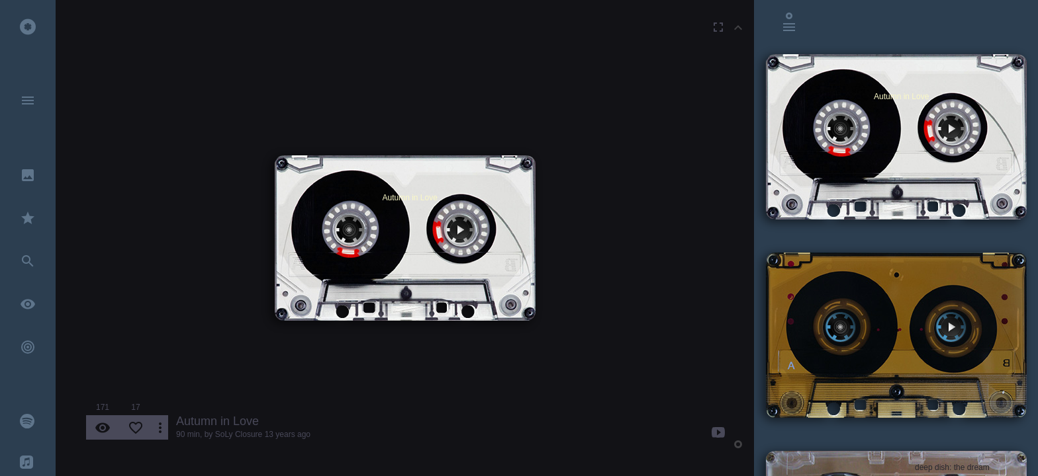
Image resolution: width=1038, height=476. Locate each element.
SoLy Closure (239, 434)
